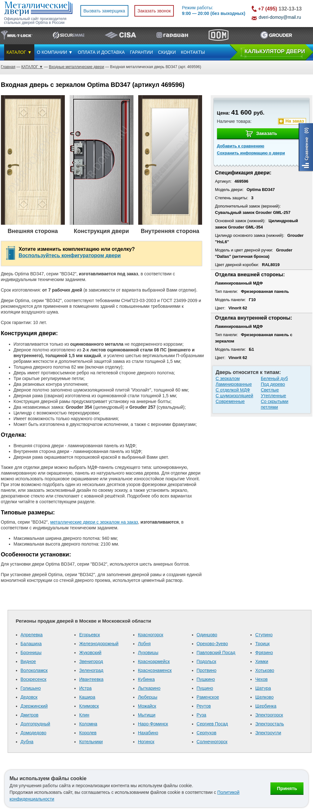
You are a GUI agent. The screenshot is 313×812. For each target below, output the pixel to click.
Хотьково (264, 670)
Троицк (262, 643)
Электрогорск (269, 714)
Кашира (87, 697)
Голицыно (31, 688)
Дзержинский (34, 706)
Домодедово (33, 732)
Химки (261, 661)
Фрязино (264, 652)
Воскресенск (33, 679)
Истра (85, 688)
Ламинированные (234, 384)
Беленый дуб (274, 378)
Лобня (144, 643)
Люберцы (147, 697)
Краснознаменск (155, 670)
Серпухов (206, 732)
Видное (28, 661)
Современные (230, 401)
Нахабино (148, 732)
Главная (8, 67)
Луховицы (148, 652)
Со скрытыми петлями (275, 404)
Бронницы (31, 652)
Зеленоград (91, 670)
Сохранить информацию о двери (251, 153)
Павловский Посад (216, 652)
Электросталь (269, 723)
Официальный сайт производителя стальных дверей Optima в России (35, 21)
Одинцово (207, 634)
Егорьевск (89, 634)
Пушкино (206, 679)
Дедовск (29, 697)
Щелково (264, 697)
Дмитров (29, 714)
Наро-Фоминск (153, 723)
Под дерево (273, 384)
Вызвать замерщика (104, 10)
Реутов (204, 706)
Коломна (88, 723)
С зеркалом (228, 378)
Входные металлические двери (76, 67)
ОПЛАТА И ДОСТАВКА (101, 52)
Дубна (27, 741)
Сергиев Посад (212, 723)
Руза (202, 714)
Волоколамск (34, 670)
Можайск (147, 706)
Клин (84, 714)
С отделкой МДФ (233, 389)
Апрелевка (32, 634)
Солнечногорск (212, 741)
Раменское (208, 697)
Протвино (207, 670)
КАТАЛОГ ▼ (19, 52)
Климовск (89, 706)
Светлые (270, 389)
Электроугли (268, 732)
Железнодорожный (99, 643)
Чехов (261, 679)
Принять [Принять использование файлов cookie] (287, 788)
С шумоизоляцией (234, 395)
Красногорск (150, 634)
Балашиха (31, 643)
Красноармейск (154, 661)
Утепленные (273, 395)
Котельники (91, 741)
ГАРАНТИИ (141, 52)
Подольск (206, 661)
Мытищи (146, 714)
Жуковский (90, 652)
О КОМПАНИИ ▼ (55, 52)
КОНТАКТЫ (193, 52)
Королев (88, 732)
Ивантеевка (91, 679)
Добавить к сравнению (240, 146)
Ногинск (146, 741)
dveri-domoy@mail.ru (280, 17)
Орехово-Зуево (212, 643)
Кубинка (146, 679)
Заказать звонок (154, 10)
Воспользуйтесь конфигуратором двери (70, 255)
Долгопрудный (35, 723)
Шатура (263, 688)
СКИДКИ (167, 52)
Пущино (205, 688)
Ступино (264, 634)
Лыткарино (149, 688)
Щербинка (265, 706)
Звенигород (91, 661)
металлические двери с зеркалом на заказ (94, 522)
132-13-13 (280, 8)
